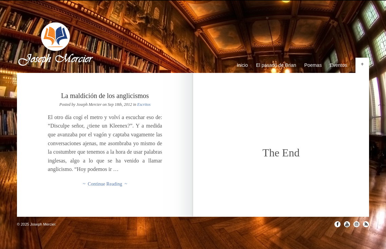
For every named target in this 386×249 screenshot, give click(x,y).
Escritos (144, 104)
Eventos (338, 65)
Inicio (242, 65)
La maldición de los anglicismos (105, 95)
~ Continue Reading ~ (105, 184)
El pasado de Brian (276, 65)
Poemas (313, 65)
